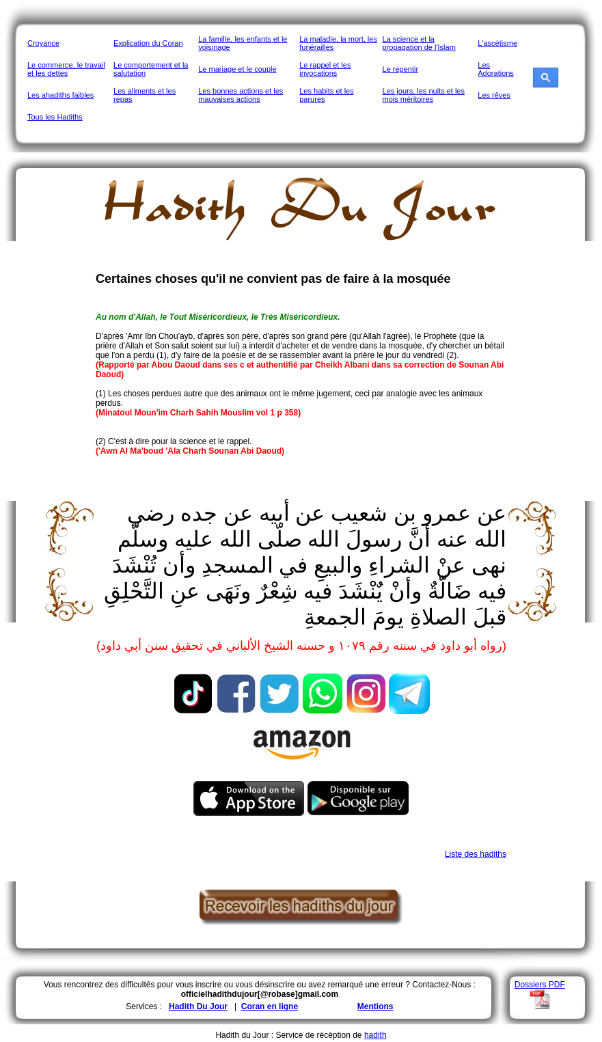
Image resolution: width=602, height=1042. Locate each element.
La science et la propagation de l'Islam (419, 43)
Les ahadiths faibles (60, 95)
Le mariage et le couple (237, 69)
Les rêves (494, 95)
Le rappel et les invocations (325, 69)
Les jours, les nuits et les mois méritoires (424, 95)
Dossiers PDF (540, 984)
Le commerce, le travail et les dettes (66, 69)
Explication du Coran (148, 43)
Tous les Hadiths (55, 117)
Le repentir (401, 69)
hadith (375, 1035)
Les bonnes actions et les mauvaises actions (240, 95)
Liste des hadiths (475, 854)
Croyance (43, 43)
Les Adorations (496, 69)
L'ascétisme (497, 43)
